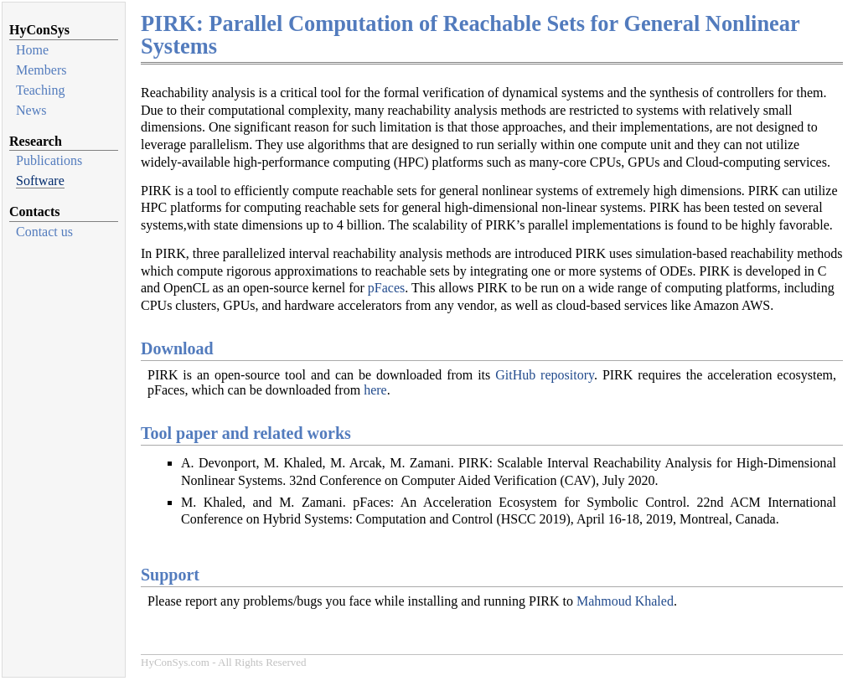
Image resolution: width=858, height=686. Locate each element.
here (375, 390)
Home (32, 50)
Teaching (40, 90)
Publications (49, 160)
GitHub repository (544, 375)
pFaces (386, 288)
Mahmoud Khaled (625, 601)
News (31, 110)
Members (41, 70)
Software (40, 180)
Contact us (44, 231)
